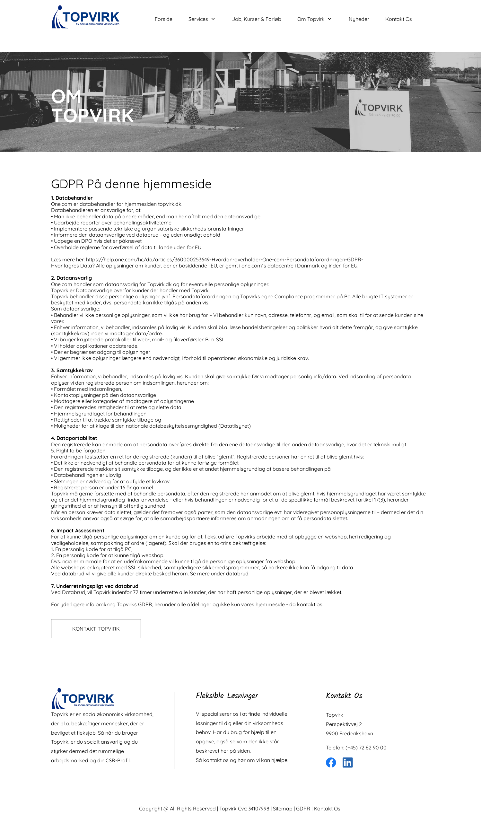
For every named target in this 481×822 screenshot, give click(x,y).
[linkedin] (348, 762)
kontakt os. (310, 604)
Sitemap (283, 808)
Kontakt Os (327, 808)
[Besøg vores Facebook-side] (331, 762)
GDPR (303, 808)
